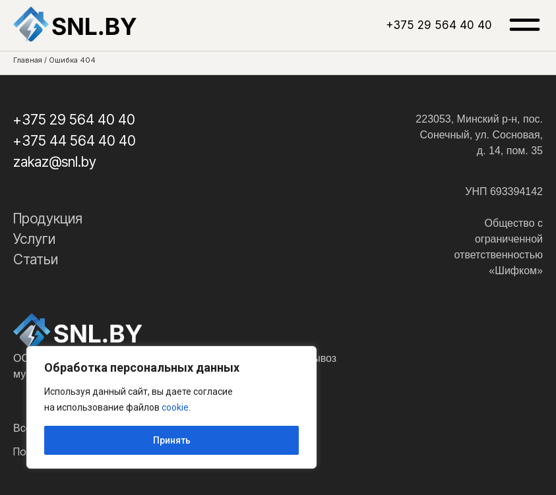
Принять (172, 440)
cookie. (176, 407)
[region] (171, 407)
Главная (27, 60)
